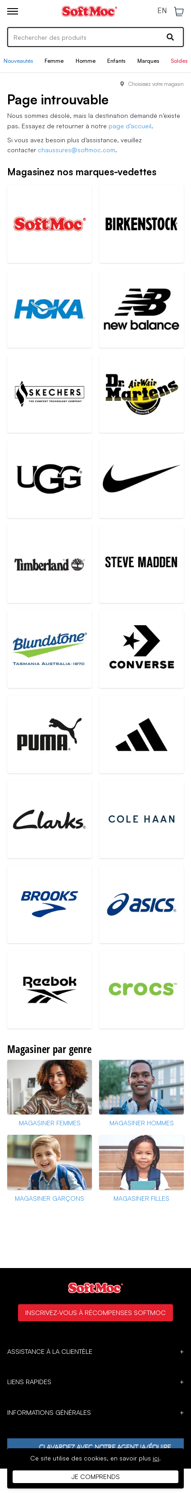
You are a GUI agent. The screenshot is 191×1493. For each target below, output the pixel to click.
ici (156, 1458)
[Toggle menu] (12, 11)
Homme (86, 60)
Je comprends (96, 1476)
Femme (54, 60)
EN (162, 11)
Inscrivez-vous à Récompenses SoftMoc (95, 1312)
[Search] (95, 37)
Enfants (116, 60)
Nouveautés (18, 60)
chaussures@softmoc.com (76, 150)
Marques (148, 60)
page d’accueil (130, 126)
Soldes (179, 60)
